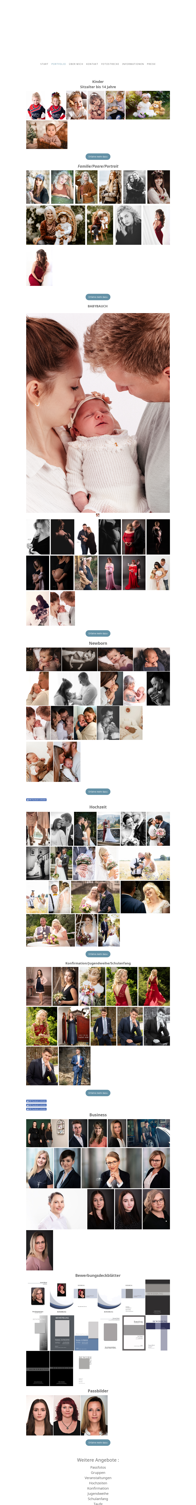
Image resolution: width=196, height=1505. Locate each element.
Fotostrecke (110, 64)
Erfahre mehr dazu (98, 156)
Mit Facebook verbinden (36, 800)
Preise (151, 64)
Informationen (133, 64)
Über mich (76, 64)
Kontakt (92, 64)
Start (44, 64)
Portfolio (58, 64)
